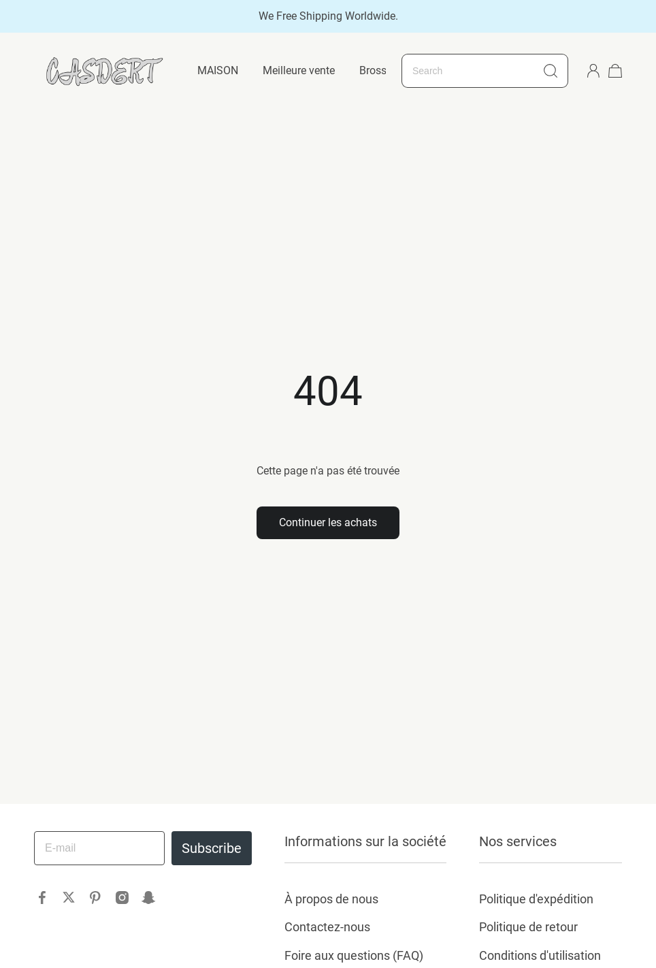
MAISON (217, 70)
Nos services (518, 841)
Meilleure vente (299, 70)
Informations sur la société (365, 841)
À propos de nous (331, 899)
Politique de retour (528, 927)
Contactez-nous (327, 927)
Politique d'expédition (536, 899)
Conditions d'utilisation (540, 955)
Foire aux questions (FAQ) (353, 955)
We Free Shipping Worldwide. (328, 16)
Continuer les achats (328, 522)
